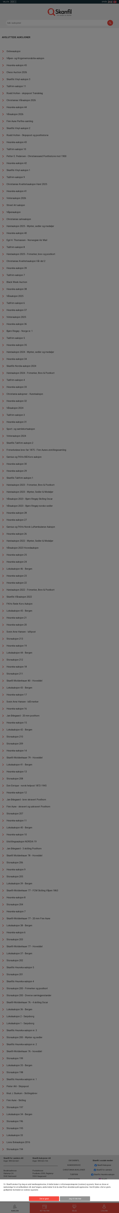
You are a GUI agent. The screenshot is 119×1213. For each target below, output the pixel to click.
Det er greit (44, 1199)
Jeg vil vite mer (75, 1199)
